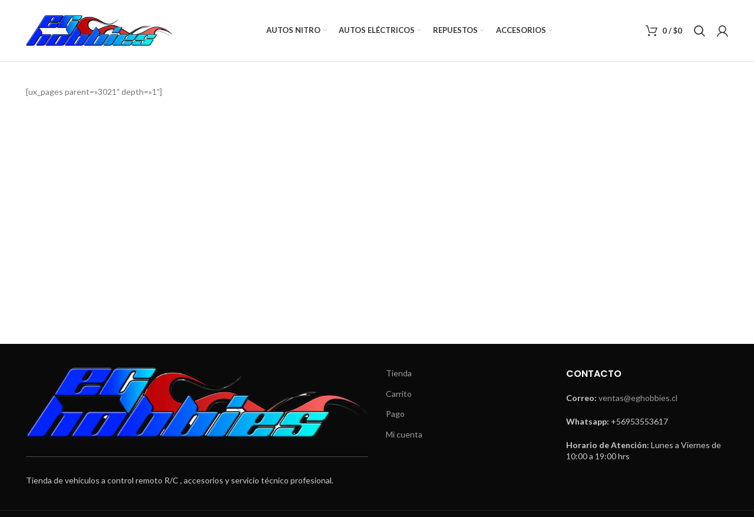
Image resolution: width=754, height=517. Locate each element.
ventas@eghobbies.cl (637, 398)
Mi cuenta (404, 434)
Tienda (399, 373)
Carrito (399, 394)
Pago (395, 414)
